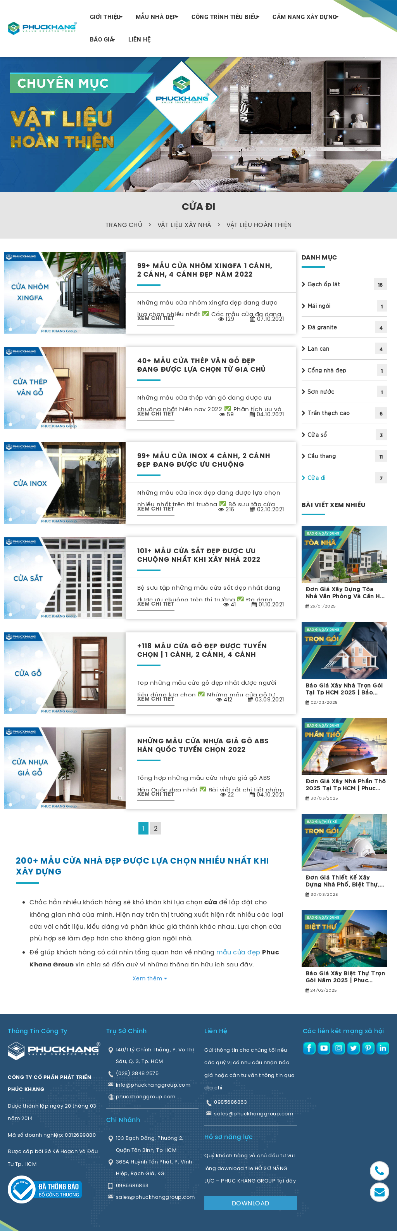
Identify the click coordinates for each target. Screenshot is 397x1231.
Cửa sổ (314, 434)
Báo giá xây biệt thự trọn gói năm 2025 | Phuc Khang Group (345, 976)
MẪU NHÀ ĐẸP (156, 17)
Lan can (316, 348)
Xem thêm (150, 978)
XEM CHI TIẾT (155, 319)
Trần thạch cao (326, 412)
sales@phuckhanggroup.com (253, 1113)
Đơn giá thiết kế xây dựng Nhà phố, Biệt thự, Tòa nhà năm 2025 (343, 881)
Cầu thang (319, 455)
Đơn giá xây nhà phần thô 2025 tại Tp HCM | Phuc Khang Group (346, 784)
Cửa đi (314, 477)
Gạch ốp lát (321, 283)
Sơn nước (318, 391)
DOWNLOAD (250, 1203)
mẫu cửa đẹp (238, 952)
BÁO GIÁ (102, 39)
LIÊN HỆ (139, 39)
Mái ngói (316, 305)
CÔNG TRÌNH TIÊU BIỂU (225, 17)
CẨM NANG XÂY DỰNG (305, 17)
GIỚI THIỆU (105, 17)
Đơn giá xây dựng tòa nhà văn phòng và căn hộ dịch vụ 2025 (345, 592)
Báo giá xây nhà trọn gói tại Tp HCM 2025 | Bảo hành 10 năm (344, 689)
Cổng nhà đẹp (324, 370)
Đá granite (319, 327)
